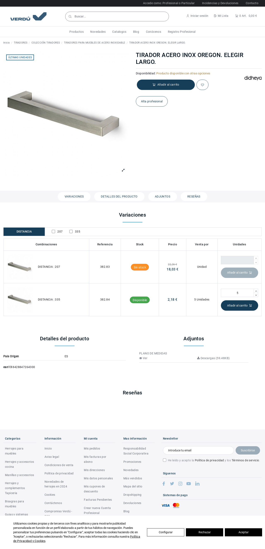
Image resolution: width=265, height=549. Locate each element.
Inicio (48, 448)
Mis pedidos (92, 448)
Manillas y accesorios (19, 475)
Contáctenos (53, 503)
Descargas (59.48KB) (213, 358)
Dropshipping (132, 494)
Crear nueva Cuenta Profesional (97, 510)
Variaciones (74, 196)
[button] (76, 32)
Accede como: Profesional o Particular (169, 3)
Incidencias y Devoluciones (220, 3)
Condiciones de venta (59, 465)
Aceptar (243, 532)
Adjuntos (162, 196)
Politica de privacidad (59, 473)
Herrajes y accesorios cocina (19, 464)
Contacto (252, 3)
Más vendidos (132, 478)
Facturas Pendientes (98, 499)
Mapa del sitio (132, 486)
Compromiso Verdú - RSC (58, 514)
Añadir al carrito (239, 272)
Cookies (50, 494)
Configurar (166, 532)
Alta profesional (152, 101)
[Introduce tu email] (198, 450)
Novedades (131, 470)
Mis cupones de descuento (94, 489)
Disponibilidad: (146, 73)
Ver (143, 358)
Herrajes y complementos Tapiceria (15, 488)
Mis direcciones (94, 470)
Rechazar (205, 532)
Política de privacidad (209, 460)
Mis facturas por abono (95, 459)
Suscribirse (248, 450)
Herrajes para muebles (14, 451)
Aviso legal (52, 456)
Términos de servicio (245, 460)
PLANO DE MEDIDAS (153, 353)
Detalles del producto (119, 196)
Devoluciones (132, 503)
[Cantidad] (237, 260)
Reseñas (193, 196)
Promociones (132, 461)
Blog (126, 511)
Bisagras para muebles (14, 504)
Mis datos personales (98, 478)
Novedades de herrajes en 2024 (56, 484)
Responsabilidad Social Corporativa (135, 451)
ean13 (7, 367)
